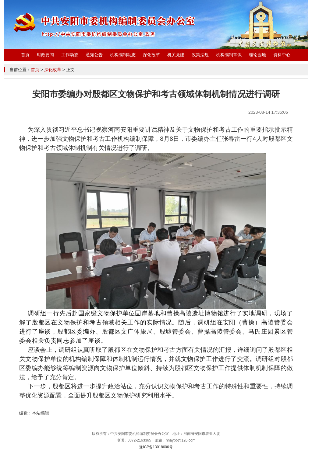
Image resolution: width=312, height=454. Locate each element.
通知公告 (94, 54)
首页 (25, 54)
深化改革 (151, 54)
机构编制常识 (229, 54)
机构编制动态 (123, 54)
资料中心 (281, 54)
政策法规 (200, 54)
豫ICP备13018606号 (155, 447)
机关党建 (175, 54)
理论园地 (257, 54)
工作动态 (69, 54)
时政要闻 (45, 54)
